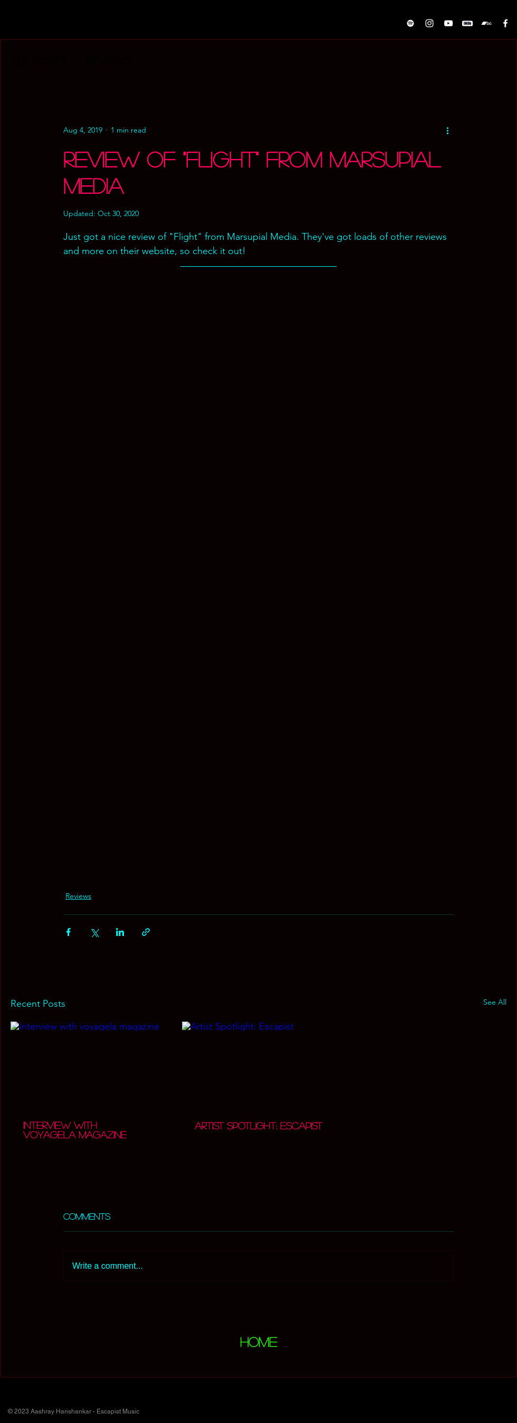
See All (494, 1002)
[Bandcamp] (486, 23)
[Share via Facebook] (68, 932)
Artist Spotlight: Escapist (258, 1125)
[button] (493, 60)
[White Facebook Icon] (505, 23)
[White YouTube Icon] (448, 23)
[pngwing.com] (467, 23)
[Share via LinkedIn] (120, 932)
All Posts (38, 60)
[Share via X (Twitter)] (94, 932)
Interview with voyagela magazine (75, 1129)
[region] (258, 1345)
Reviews (108, 60)
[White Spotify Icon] (410, 23)
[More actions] (447, 130)
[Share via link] (146, 932)
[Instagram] (429, 23)
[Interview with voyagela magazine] (87, 1065)
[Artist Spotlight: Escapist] (259, 1065)
